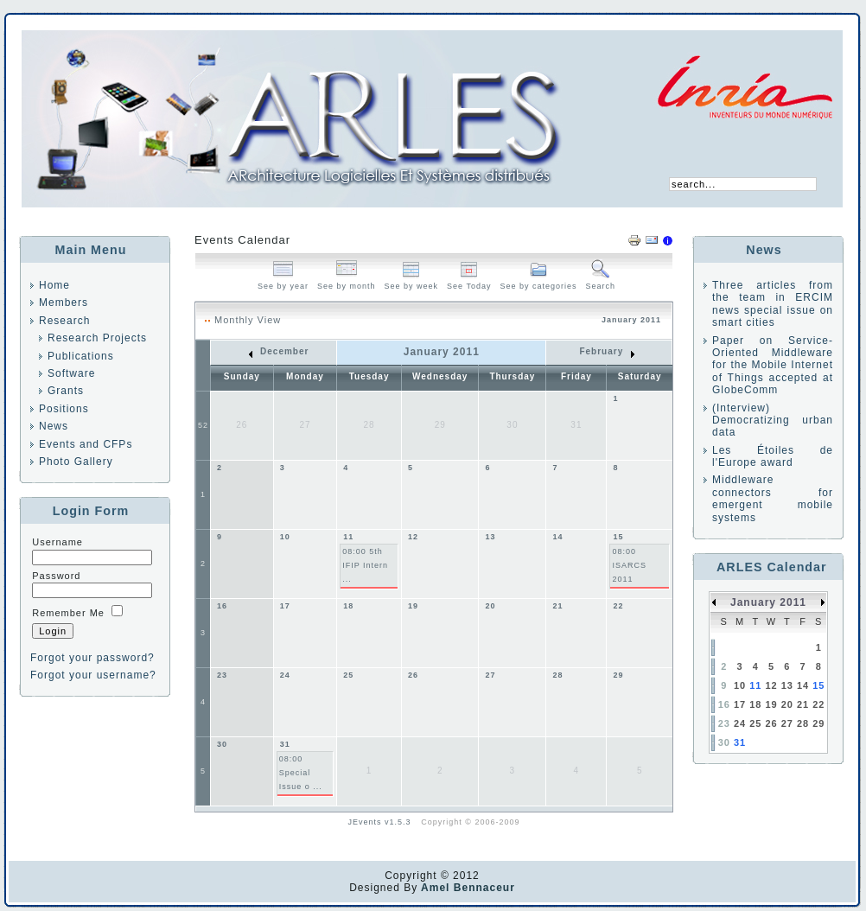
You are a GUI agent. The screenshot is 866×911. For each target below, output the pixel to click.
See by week (412, 281)
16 (222, 606)
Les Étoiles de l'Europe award (772, 456)
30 (222, 744)
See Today (469, 281)
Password (56, 575)
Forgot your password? (92, 658)
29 (618, 675)
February (606, 351)
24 (285, 675)
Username (57, 542)
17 (285, 606)
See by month (346, 281)
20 (490, 606)
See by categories (538, 281)
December (279, 351)
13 (490, 536)
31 (285, 744)
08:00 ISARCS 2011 (629, 565)
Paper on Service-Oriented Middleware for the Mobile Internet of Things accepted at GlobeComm (772, 365)
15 (618, 536)
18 (348, 606)
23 (222, 675)
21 (557, 606)
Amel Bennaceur (466, 888)
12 (413, 536)
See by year (283, 281)
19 (413, 606)
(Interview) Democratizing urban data (772, 420)
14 (557, 536)
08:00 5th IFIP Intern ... (365, 565)
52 (203, 425)
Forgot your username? (93, 675)
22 (618, 606)
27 (490, 675)
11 (348, 536)
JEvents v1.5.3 (381, 822)
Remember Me (68, 613)
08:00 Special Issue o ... (300, 773)
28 (557, 675)
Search (601, 281)
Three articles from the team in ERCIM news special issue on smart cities (772, 303)
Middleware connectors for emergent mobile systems (772, 498)
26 (413, 675)
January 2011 (768, 602)
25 (348, 675)
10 (285, 536)
